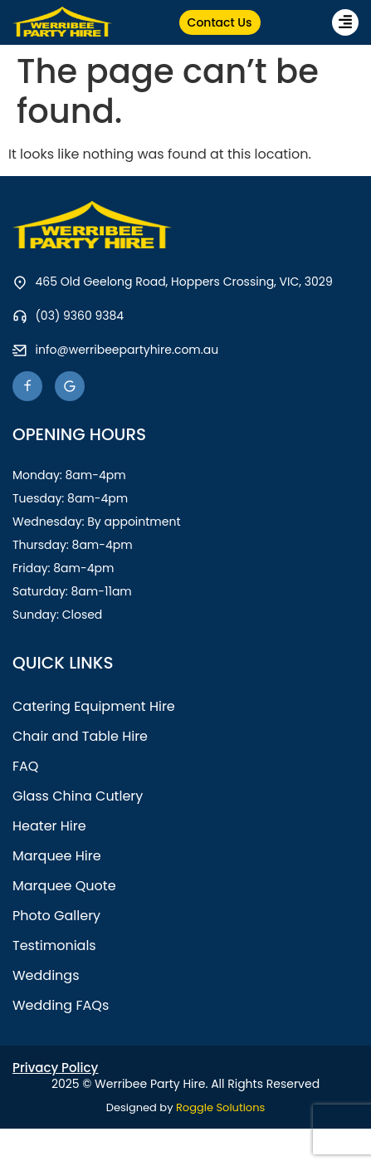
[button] (345, 22)
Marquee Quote (64, 885)
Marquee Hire (56, 855)
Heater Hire (49, 825)
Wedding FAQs (60, 1005)
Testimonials (54, 945)
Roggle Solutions (220, 1107)
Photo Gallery (56, 915)
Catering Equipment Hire (93, 706)
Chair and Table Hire (80, 736)
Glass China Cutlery (77, 796)
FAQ (25, 766)
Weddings (46, 975)
